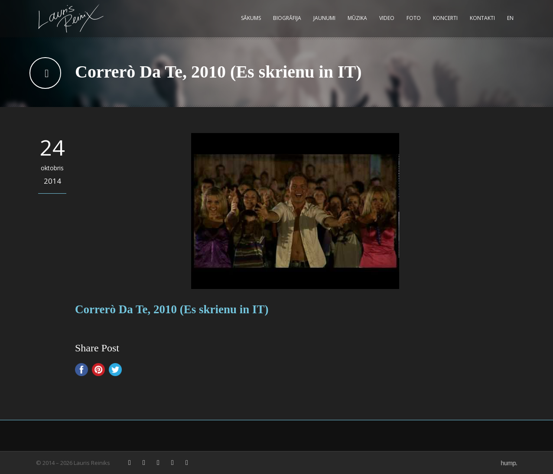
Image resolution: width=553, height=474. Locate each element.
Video (386, 18)
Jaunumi (324, 18)
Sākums (251, 18)
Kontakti (482, 18)
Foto (414, 18)
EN (510, 18)
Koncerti (445, 18)
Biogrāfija (287, 18)
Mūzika (357, 18)
